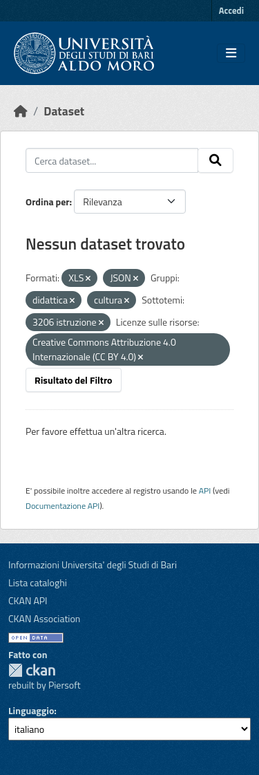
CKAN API (28, 600)
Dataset (64, 111)
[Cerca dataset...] (112, 160)
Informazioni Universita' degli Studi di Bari (92, 564)
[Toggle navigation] (231, 53)
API (205, 490)
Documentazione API (62, 505)
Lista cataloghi (37, 582)
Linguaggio (31, 710)
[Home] (21, 111)
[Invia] (215, 160)
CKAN (31, 670)
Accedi (231, 10)
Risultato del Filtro (74, 380)
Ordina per (48, 201)
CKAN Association (44, 618)
